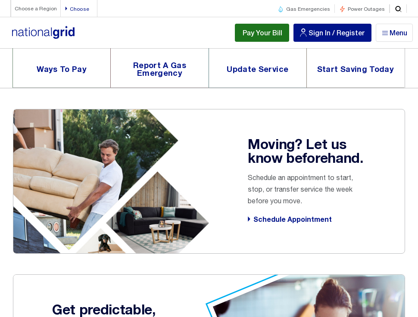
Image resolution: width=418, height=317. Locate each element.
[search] (398, 8)
